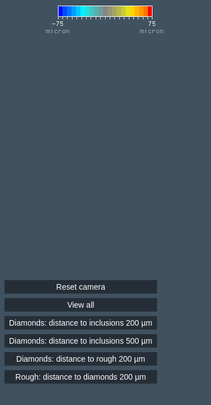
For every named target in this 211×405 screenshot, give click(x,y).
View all (80, 304)
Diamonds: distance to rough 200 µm (80, 358)
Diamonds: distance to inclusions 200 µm (80, 322)
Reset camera (80, 286)
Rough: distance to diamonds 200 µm (80, 376)
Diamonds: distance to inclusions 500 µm (80, 340)
